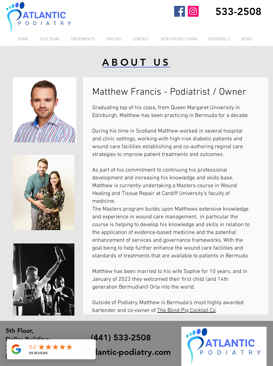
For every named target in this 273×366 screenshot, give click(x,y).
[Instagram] (193, 11)
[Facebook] (179, 11)
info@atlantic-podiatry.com (118, 352)
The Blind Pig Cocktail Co (186, 310)
